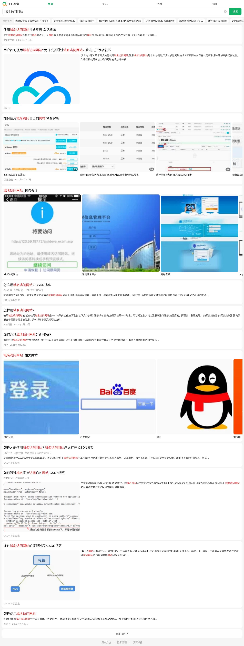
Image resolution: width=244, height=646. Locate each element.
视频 (214, 4)
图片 (159, 4)
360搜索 (12, 4)
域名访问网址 (87, 20)
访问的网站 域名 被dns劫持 (160, 20)
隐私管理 (122, 642)
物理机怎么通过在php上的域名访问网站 (120, 20)
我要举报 (138, 642)
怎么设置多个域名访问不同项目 (32, 20)
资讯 (105, 4)
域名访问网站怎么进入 (191, 20)
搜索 (235, 11)
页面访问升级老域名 (64, 20)
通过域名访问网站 (217, 20)
